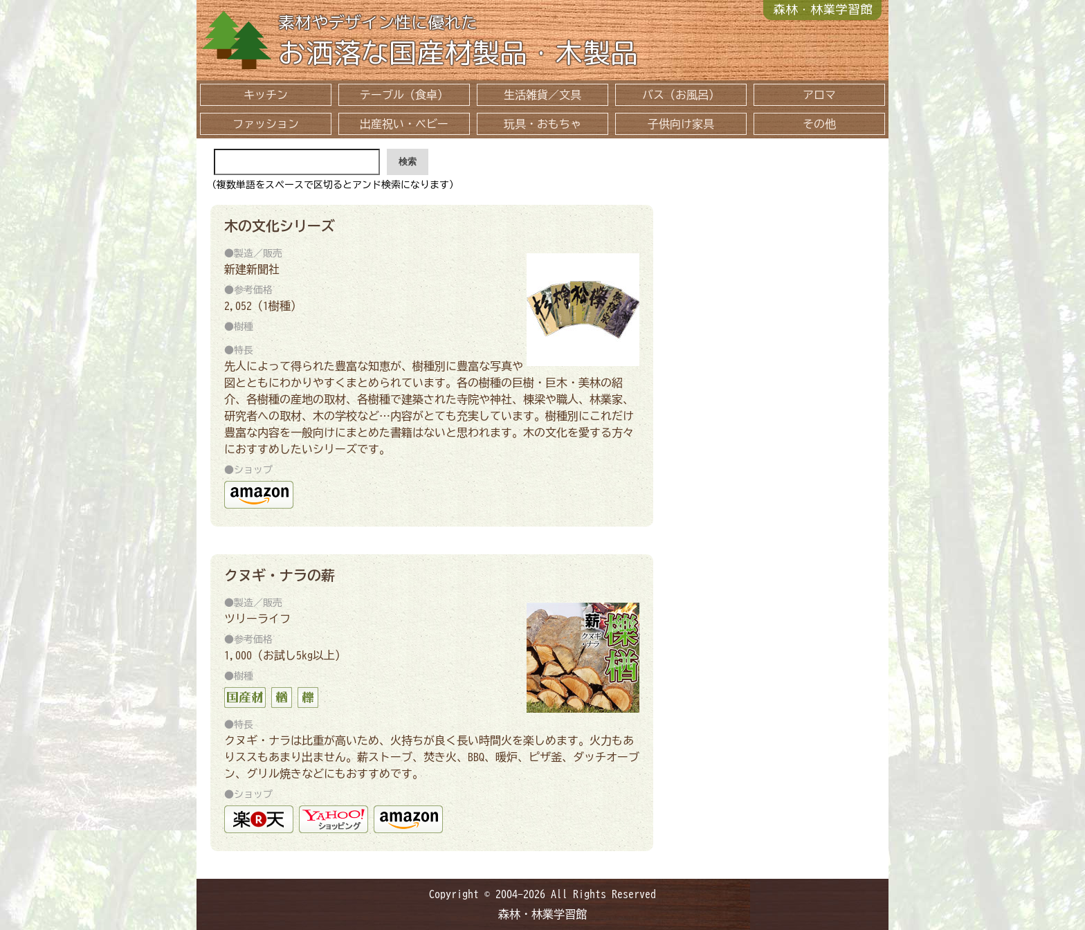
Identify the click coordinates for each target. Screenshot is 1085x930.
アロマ (819, 94)
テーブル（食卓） (404, 94)
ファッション (265, 123)
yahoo (333, 819)
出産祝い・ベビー (404, 123)
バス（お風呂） (681, 94)
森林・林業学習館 (823, 9)
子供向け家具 (681, 123)
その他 (819, 123)
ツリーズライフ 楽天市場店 (258, 819)
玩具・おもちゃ (542, 123)
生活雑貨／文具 (542, 94)
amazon (258, 495)
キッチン (266, 94)
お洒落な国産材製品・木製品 (576, 43)
